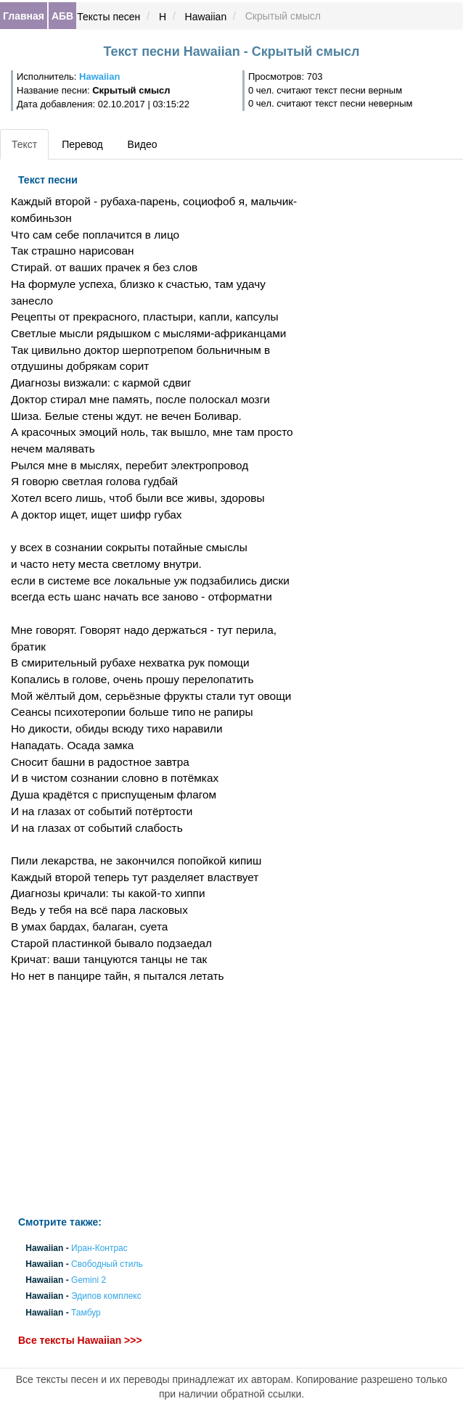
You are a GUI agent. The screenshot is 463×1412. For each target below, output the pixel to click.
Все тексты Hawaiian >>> (80, 1340)
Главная (23, 16)
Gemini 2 (88, 1281)
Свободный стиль (107, 1264)
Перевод (82, 144)
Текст (24, 144)
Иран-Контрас (99, 1248)
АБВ (62, 16)
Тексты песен (108, 16)
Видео (142, 144)
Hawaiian (206, 16)
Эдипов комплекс (106, 1297)
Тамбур (86, 1313)
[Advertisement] (154, 1100)
